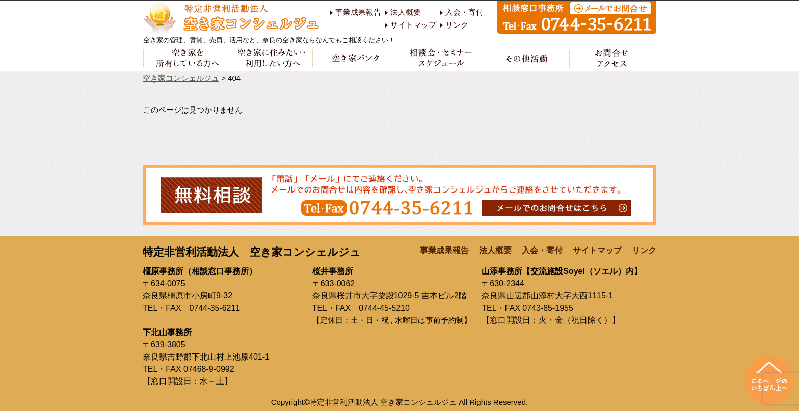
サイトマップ (413, 25)
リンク (456, 25)
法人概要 (405, 12)
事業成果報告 (358, 12)
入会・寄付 (464, 12)
